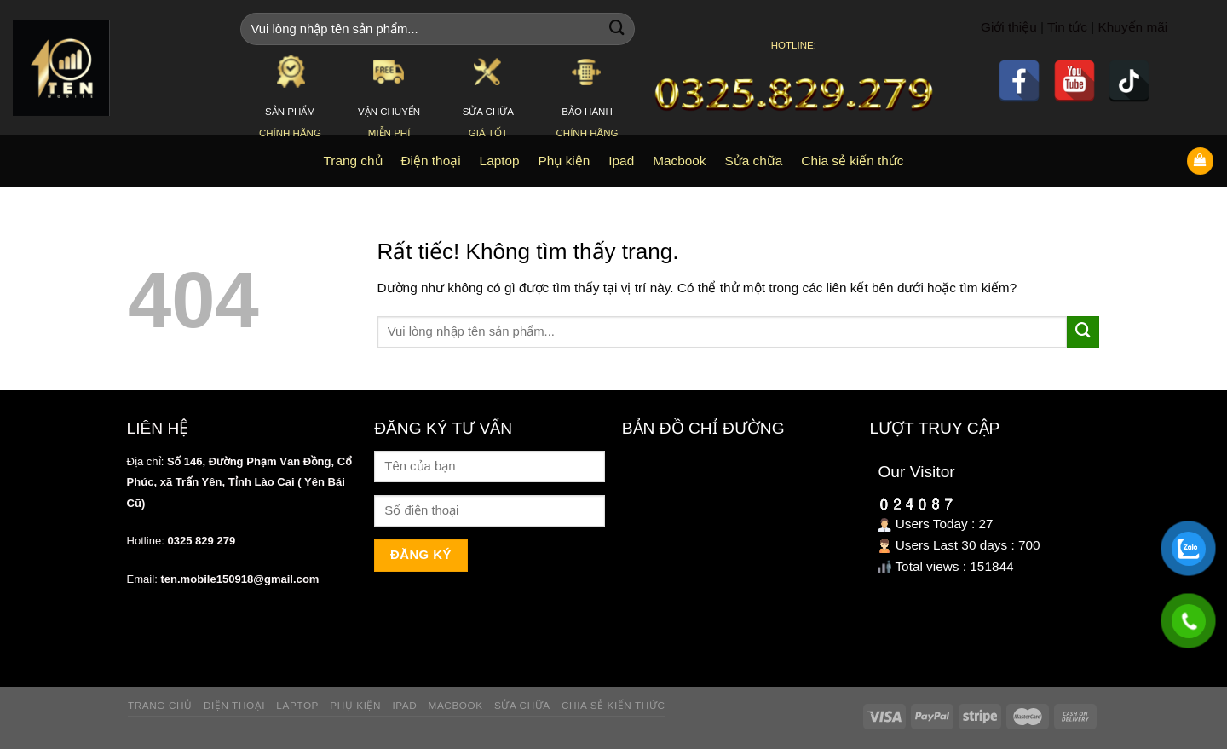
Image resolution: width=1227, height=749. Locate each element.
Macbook (456, 705)
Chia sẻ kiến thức (613, 705)
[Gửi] (617, 29)
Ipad (404, 705)
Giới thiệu (1009, 27)
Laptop (297, 705)
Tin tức (1067, 27)
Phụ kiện (355, 705)
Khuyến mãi (1133, 27)
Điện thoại (234, 705)
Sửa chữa (522, 705)
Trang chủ (160, 705)
